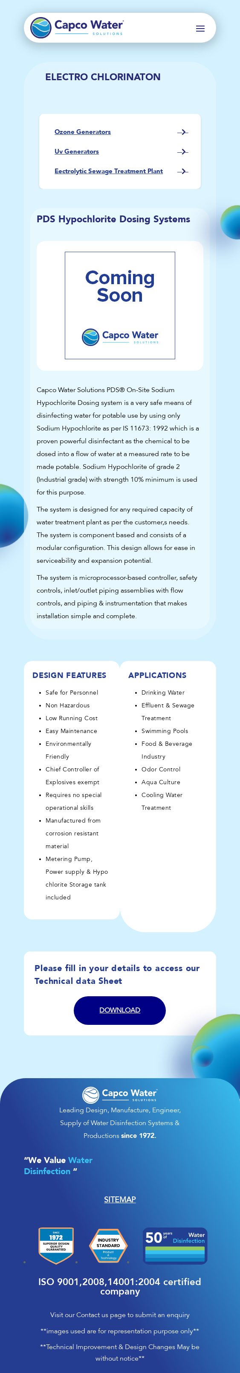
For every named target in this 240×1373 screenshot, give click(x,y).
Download (119, 1010)
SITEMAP (120, 1199)
